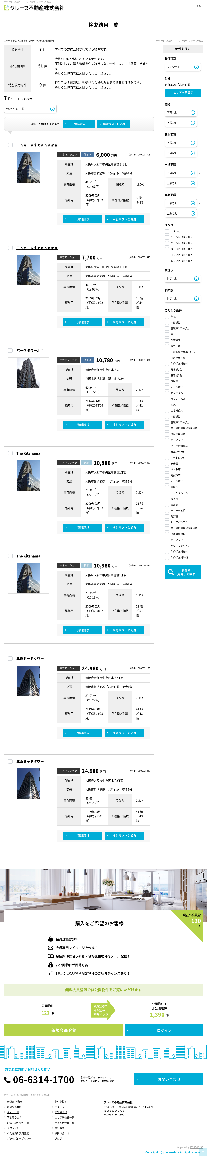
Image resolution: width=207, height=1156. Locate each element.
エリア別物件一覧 (64, 1117)
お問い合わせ (62, 1133)
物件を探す (61, 1102)
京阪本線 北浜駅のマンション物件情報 (36, 40)
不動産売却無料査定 (18, 1133)
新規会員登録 (14, 1107)
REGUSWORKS (196, 1147)
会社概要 (59, 1128)
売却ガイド (61, 1112)
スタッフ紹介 (14, 1128)
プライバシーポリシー (19, 1138)
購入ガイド (13, 1112)
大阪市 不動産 (10, 40)
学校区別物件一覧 (64, 1123)
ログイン (59, 1107)
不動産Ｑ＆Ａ (14, 1117)
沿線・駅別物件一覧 (18, 1123)
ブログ (58, 1138)
